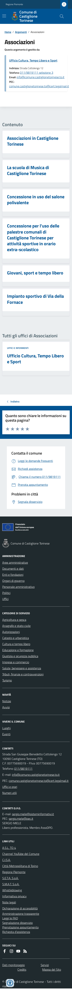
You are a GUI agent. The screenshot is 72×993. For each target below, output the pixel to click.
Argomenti (21, 32)
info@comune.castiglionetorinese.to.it (40, 77)
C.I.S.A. (6, 860)
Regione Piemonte (14, 4)
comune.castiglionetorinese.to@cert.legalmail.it (39, 86)
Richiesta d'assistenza (16, 932)
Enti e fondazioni (12, 574)
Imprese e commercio (15, 662)
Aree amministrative (15, 562)
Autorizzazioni (11, 632)
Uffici (5, 599)
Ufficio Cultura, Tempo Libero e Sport (33, 60)
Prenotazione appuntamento (20, 927)
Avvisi (6, 707)
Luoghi (6, 728)
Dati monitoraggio (13, 965)
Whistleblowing (12, 890)
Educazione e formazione (18, 650)
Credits (21, 969)
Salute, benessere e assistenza (21, 668)
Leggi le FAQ (10, 918)
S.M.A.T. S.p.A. (10, 884)
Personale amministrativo (18, 586)
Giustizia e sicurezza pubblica (20, 656)
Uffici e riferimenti (17, 348)
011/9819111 (23, 768)
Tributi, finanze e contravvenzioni (23, 674)
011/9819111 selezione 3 (36, 72)
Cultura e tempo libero (16, 644)
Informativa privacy (14, 896)
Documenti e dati (13, 568)
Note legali (9, 902)
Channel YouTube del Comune (20, 854)
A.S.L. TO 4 (9, 847)
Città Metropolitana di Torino (20, 866)
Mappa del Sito (51, 969)
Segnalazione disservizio (17, 922)
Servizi (45, 965)
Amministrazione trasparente (20, 913)
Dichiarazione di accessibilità (20, 908)
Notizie (6, 701)
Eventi (6, 734)
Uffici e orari (9, 786)
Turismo (7, 680)
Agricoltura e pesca (14, 619)
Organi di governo (13, 580)
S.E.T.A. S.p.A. (10, 878)
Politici (6, 593)
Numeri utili (9, 793)
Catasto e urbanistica (15, 638)
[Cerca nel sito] (60, 16)
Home (8, 32)
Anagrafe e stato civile (16, 625)
